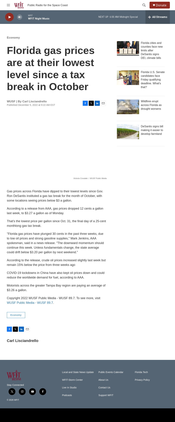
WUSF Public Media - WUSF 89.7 (30, 302)
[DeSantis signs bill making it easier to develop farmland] (128, 132)
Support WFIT (105, 395)
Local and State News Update (78, 372)
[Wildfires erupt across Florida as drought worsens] (128, 106)
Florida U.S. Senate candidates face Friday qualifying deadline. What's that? (153, 80)
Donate (161, 5)
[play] (9, 17)
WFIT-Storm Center (72, 380)
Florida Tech (141, 372)
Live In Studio (69, 387)
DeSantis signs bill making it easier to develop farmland (152, 130)
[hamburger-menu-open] (8, 5)
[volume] (20, 17)
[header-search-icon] (144, 5)
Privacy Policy (142, 380)
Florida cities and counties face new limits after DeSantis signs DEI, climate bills (152, 50)
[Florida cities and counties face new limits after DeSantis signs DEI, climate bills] (128, 48)
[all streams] (157, 17)
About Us (103, 380)
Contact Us (104, 387)
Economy (13, 37)
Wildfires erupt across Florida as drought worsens (151, 105)
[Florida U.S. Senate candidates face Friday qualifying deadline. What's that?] (128, 77)
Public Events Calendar (110, 372)
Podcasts (67, 395)
